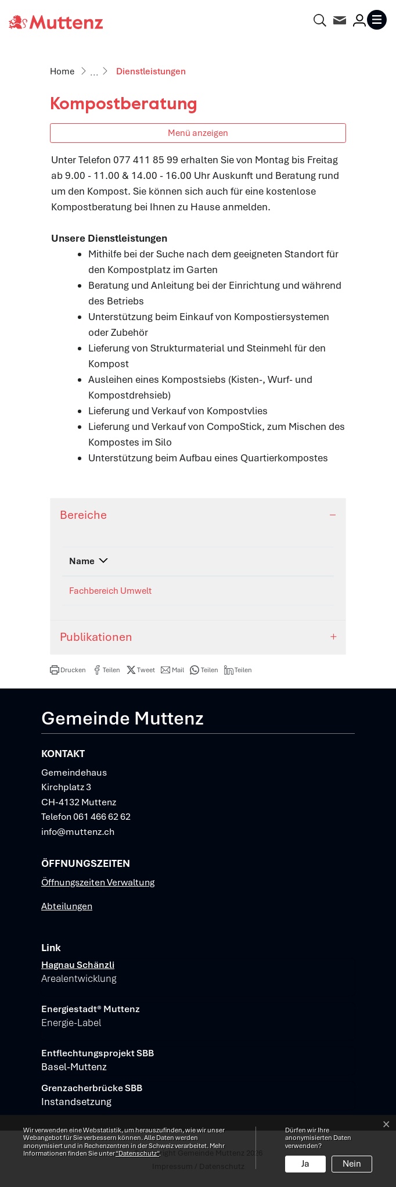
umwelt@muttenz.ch (282, 591)
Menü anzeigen (198, 132)
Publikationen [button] (96, 636)
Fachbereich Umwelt (110, 591)
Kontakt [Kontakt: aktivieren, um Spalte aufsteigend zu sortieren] (257, 561)
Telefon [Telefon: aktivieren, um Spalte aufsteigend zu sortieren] (182, 561)
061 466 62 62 (102, 817)
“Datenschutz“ (137, 1153)
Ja (305, 1164)
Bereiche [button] (83, 514)
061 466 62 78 (196, 591)
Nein (352, 1164)
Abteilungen (66, 906)
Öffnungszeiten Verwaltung (97, 882)
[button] (68, 670)
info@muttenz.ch (77, 832)
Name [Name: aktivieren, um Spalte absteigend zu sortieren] (82, 561)
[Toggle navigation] (376, 20)
